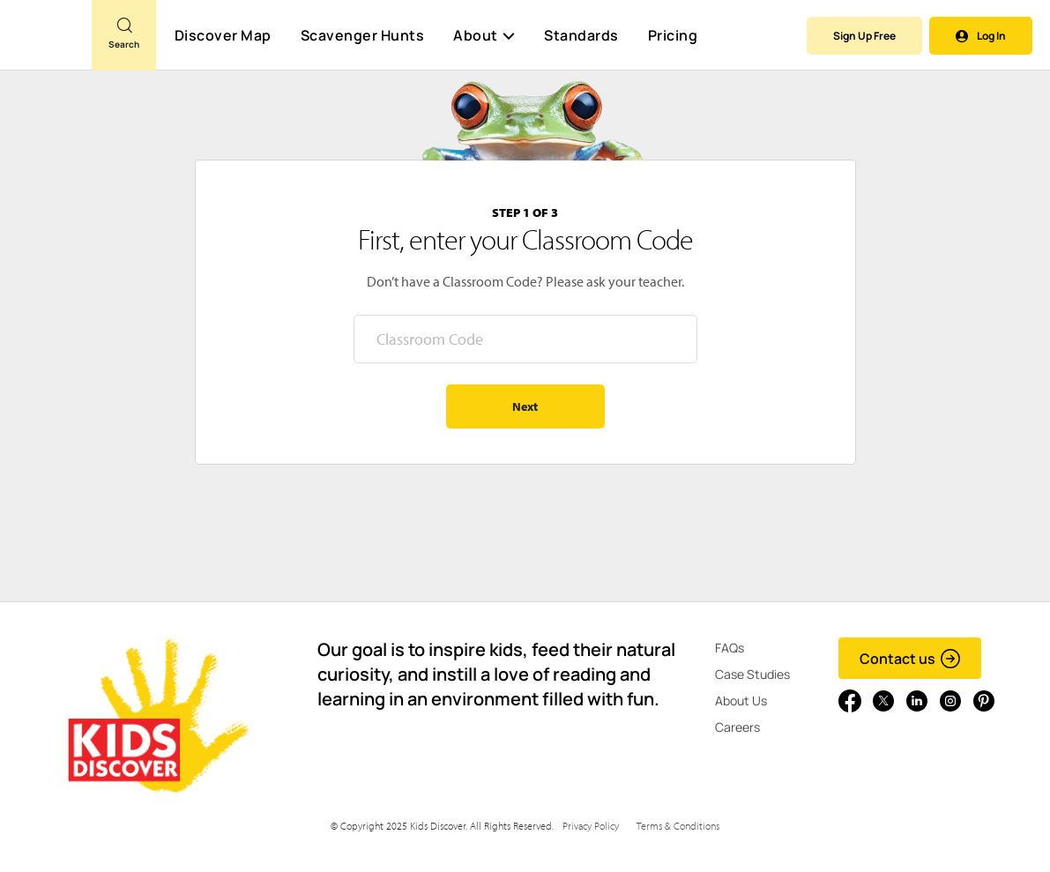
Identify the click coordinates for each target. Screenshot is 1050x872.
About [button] (484, 35)
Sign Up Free (864, 35)
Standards (581, 35)
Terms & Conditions (678, 825)
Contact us (910, 658)
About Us (741, 700)
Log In (981, 35)
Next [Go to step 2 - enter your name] (525, 406)
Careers (737, 727)
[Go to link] (46, 43)
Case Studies (752, 674)
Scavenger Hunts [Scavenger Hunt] (361, 36)
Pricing (673, 35)
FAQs (729, 647)
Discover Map (223, 35)
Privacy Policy (590, 825)
